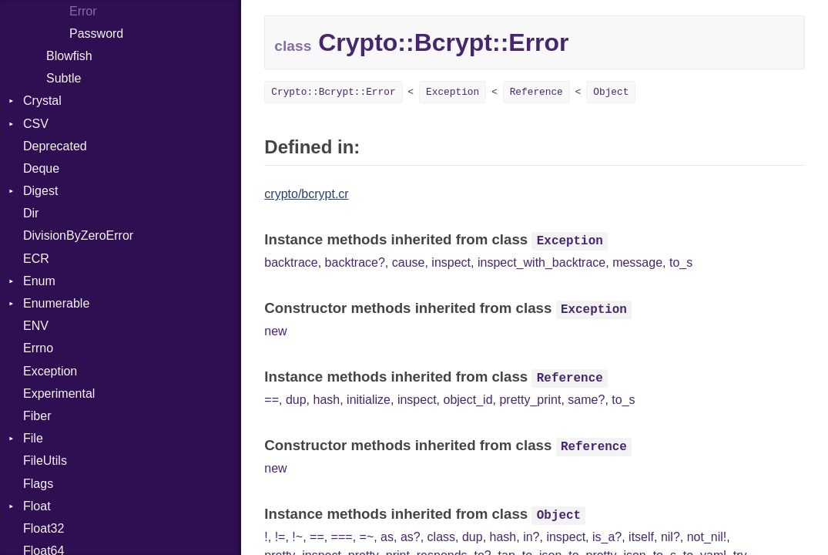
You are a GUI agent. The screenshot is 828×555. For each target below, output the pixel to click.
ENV (36, 325)
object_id (467, 399)
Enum (39, 281)
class (441, 536)
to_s (680, 262)
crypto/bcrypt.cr (306, 193)
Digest (40, 190)
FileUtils (45, 460)
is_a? (607, 536)
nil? (670, 536)
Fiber (37, 415)
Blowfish (69, 55)
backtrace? (355, 262)
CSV (36, 123)
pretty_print (530, 399)
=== (342, 536)
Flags (38, 483)
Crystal (42, 100)
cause (408, 262)
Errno (38, 348)
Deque (41, 168)
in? (531, 536)
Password (96, 33)
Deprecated (55, 146)
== (271, 399)
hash (326, 399)
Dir (31, 213)
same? (586, 399)
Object (611, 92)
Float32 (43, 528)
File (33, 438)
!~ (297, 536)
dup (296, 399)
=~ (367, 536)
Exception (50, 371)
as (387, 536)
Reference (536, 92)
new (275, 331)
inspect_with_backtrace (541, 262)
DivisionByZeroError (78, 235)
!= (280, 536)
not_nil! (707, 536)
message (637, 262)
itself (641, 536)
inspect (451, 262)
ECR (36, 258)
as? (411, 536)
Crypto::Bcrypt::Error (333, 92)
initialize (369, 399)
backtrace (290, 262)
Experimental (59, 393)
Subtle (63, 78)
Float (37, 506)
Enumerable (56, 303)
